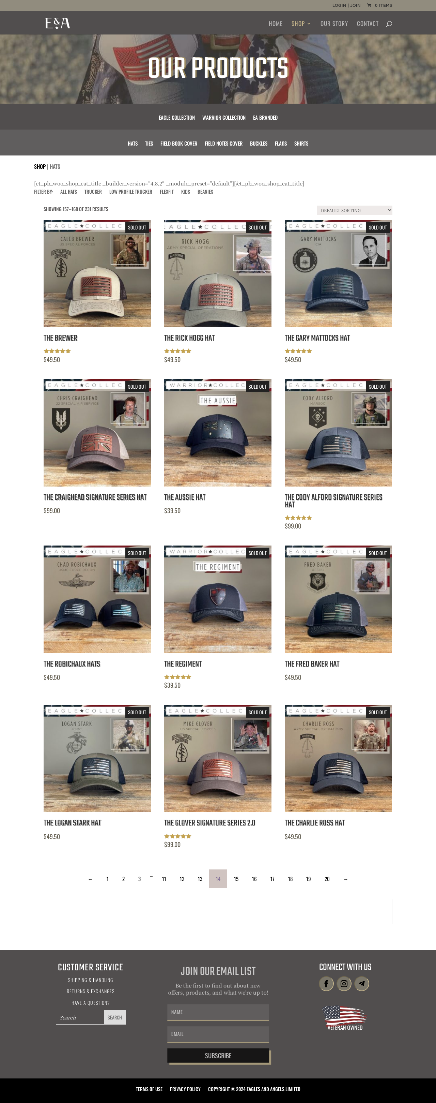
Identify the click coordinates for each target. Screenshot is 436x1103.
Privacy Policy (185, 1089)
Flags (281, 144)
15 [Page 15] (236, 878)
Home (276, 24)
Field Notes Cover (224, 144)
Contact (368, 24)
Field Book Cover (178, 144)
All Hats (68, 192)
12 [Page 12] (182, 878)
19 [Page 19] (308, 878)
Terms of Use (149, 1089)
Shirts (301, 144)
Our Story (334, 24)
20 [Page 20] (327, 878)
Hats (133, 144)
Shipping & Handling (90, 979)
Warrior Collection (224, 118)
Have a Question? (91, 1002)
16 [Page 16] (254, 878)
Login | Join (346, 6)
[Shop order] (354, 210)
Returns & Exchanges (90, 991)
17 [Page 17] (272, 878)
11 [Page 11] (164, 878)
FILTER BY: (43, 192)
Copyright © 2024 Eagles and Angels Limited (254, 1089)
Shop (298, 24)
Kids (185, 192)
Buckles (258, 144)
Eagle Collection (177, 118)
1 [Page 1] (108, 878)
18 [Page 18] (290, 878)
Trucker (93, 192)
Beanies (205, 192)
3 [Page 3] (139, 878)
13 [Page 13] (200, 878)
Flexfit (167, 192)
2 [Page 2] (123, 878)
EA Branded (265, 118)
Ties (149, 144)
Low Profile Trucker (130, 192)
